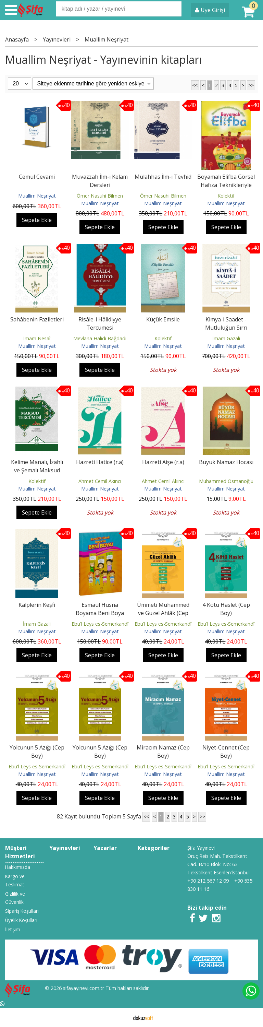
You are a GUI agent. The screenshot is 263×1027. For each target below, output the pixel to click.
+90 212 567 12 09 (208, 880)
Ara (176, 8)
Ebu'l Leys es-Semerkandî (100, 624)
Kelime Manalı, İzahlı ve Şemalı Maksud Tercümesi (37, 470)
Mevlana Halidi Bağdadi (99, 338)
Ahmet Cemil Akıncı (99, 481)
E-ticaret (121, 1017)
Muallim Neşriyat (37, 195)
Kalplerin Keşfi (36, 605)
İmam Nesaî (36, 338)
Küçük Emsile (163, 319)
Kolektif (226, 195)
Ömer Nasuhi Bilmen (100, 195)
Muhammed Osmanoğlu (226, 481)
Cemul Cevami (37, 176)
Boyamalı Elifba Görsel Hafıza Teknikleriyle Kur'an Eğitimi (226, 185)
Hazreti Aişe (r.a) (163, 462)
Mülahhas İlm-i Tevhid (163, 176)
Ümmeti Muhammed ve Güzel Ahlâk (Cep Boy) (163, 613)
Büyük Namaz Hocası (226, 462)
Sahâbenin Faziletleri (37, 319)
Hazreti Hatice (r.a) (100, 462)
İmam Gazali (226, 338)
